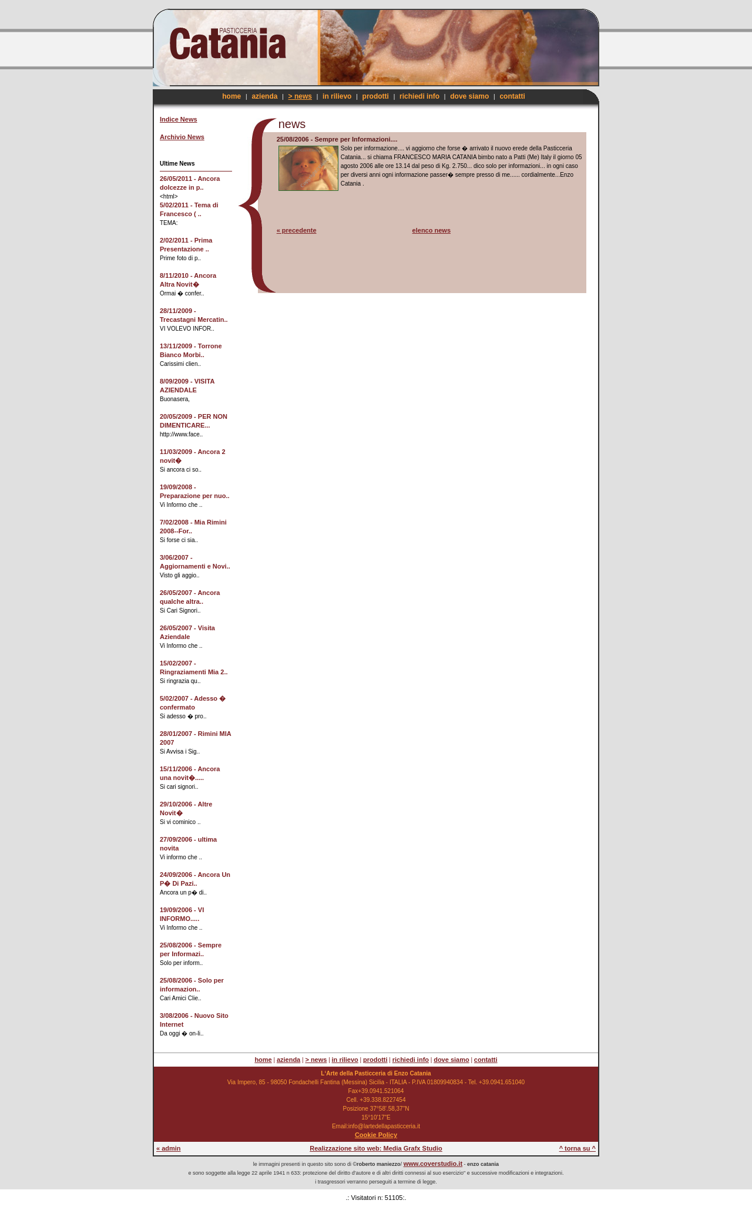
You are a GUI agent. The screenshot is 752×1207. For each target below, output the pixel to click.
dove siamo (469, 96)
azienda (264, 96)
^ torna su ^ (577, 1148)
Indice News (178, 119)
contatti (512, 96)
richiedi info (419, 96)
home (231, 96)
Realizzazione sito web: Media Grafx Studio (376, 1148)
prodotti (375, 96)
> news (300, 96)
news (292, 123)
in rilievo (337, 96)
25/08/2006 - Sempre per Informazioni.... (337, 139)
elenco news (431, 230)
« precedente (297, 230)
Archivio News (182, 136)
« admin (168, 1148)
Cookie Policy (376, 1134)
